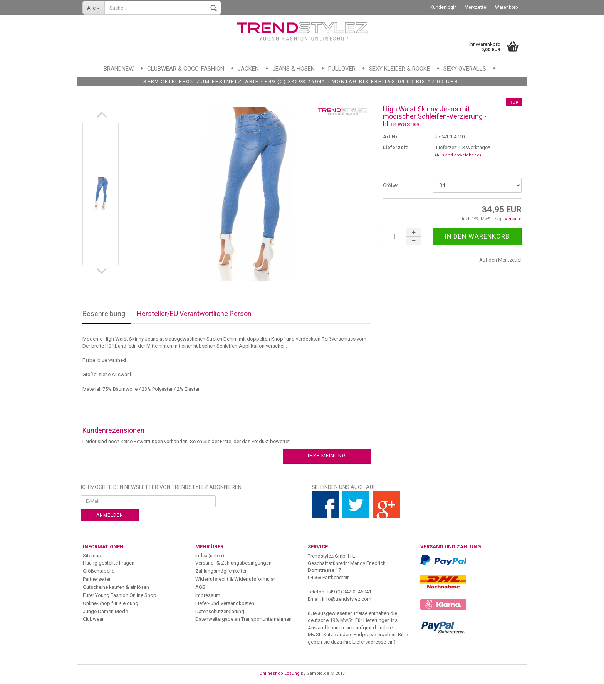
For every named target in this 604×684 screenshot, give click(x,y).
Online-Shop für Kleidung (110, 603)
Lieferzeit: (395, 147)
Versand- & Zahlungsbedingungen (233, 563)
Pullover (342, 68)
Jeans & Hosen (293, 68)
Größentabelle (98, 571)
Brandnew (119, 68)
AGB (200, 587)
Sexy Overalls (464, 68)
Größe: (390, 185)
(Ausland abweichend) (458, 155)
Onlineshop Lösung (279, 673)
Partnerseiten (97, 579)
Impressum (207, 595)
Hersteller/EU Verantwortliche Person (194, 313)
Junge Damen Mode (105, 611)
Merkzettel (476, 7)
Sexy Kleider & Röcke (399, 68)
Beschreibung (103, 313)
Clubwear (93, 619)
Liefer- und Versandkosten (224, 603)
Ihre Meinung (327, 456)
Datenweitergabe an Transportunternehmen (243, 619)
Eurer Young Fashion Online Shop (119, 595)
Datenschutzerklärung (219, 611)
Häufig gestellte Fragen (108, 563)
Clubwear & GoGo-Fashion (185, 68)
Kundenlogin (443, 7)
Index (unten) (209, 555)
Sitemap (92, 555)
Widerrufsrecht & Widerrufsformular (235, 579)
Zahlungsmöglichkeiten (221, 571)
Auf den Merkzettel (500, 260)
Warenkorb (506, 7)
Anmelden (109, 515)
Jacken (248, 68)
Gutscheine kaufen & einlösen (116, 587)
